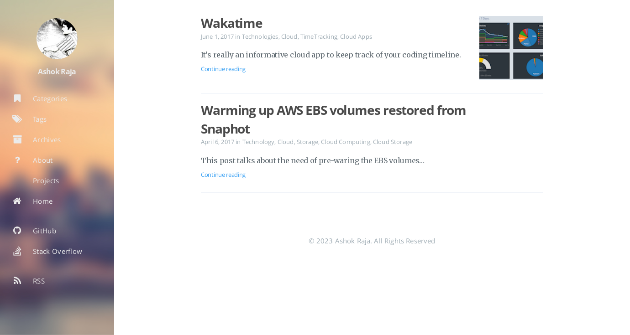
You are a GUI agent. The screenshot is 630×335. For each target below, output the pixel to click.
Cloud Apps (356, 36)
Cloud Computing (345, 142)
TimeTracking (318, 36)
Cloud (289, 36)
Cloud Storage (392, 142)
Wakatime (231, 22)
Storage (307, 142)
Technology (258, 142)
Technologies (260, 36)
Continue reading (223, 69)
